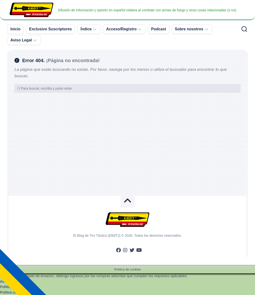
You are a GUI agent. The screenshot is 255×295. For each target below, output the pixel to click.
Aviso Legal (21, 40)
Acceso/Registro (121, 29)
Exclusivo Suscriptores (50, 29)
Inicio (15, 29)
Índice (86, 29)
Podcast (158, 29)
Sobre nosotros (189, 29)
